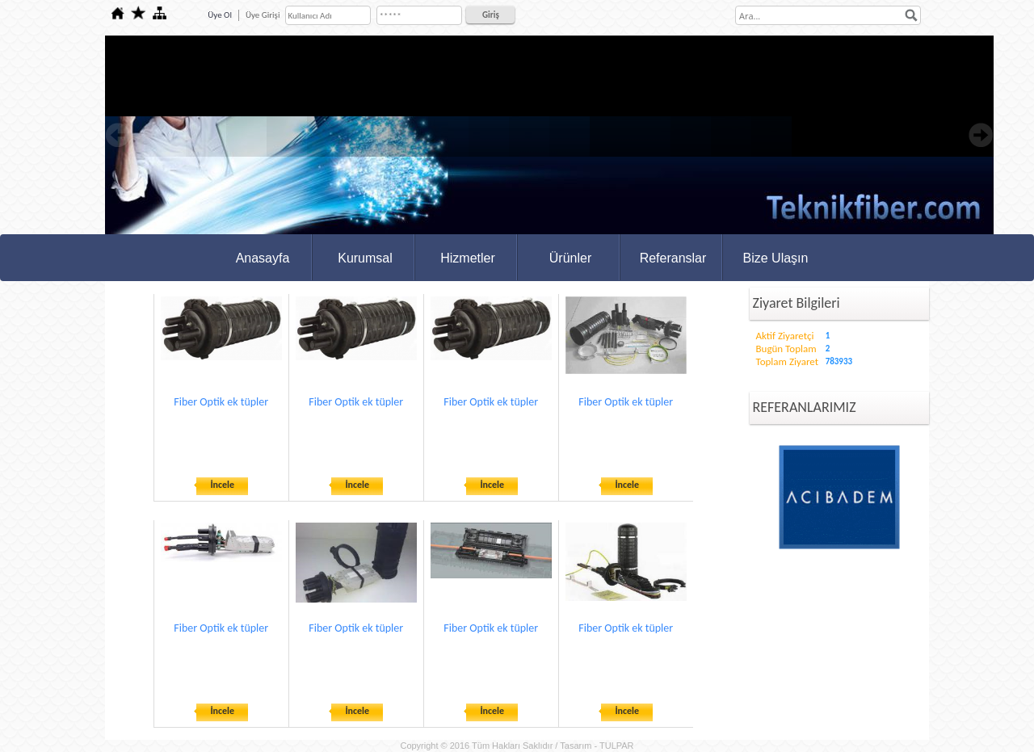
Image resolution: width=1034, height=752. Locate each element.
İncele (222, 484)
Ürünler (570, 258)
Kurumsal (365, 258)
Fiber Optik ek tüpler (221, 402)
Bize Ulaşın (776, 258)
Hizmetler (467, 258)
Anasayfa (263, 258)
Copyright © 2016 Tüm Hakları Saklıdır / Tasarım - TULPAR (516, 745)
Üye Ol (220, 15)
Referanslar (673, 258)
